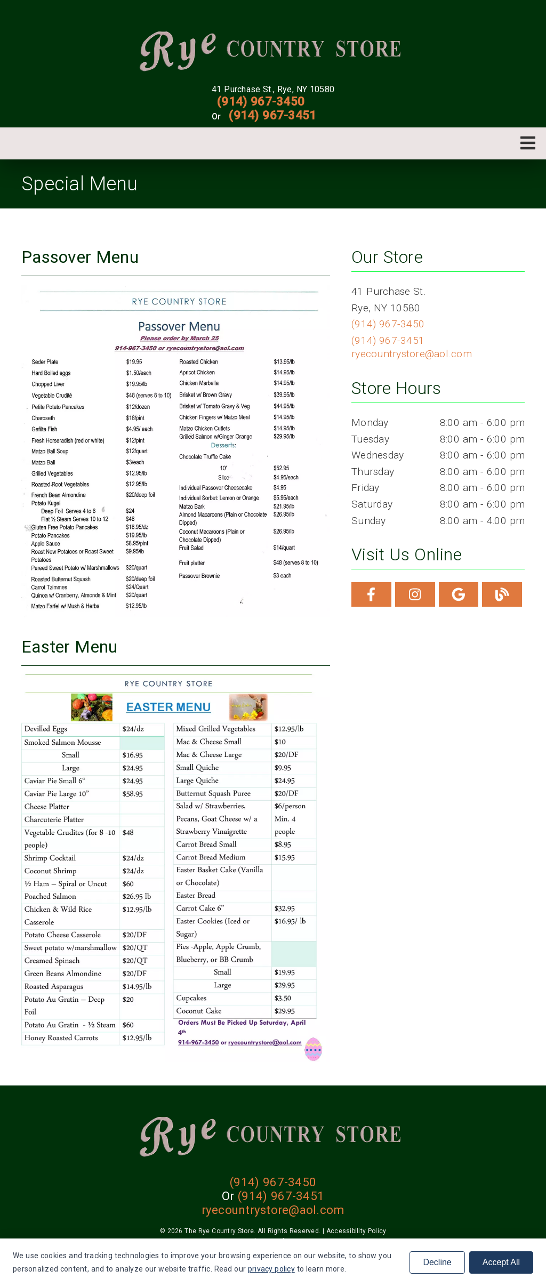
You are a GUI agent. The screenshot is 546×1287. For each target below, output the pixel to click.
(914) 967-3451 (272, 115)
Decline (437, 1262)
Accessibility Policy (356, 1231)
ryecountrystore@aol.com (411, 354)
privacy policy (271, 1269)
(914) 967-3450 (260, 101)
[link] (273, 50)
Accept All (501, 1262)
